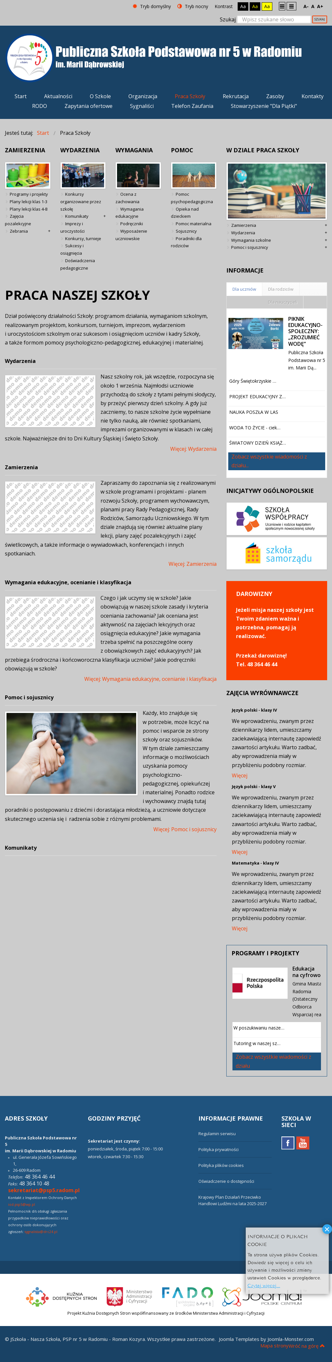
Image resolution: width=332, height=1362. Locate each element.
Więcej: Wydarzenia (193, 448)
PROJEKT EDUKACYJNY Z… (257, 396)
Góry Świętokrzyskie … (252, 381)
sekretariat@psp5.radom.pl (44, 1190)
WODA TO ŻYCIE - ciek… (254, 428)
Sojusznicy (186, 231)
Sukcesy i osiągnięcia (72, 249)
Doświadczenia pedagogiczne (77, 264)
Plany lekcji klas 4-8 (28, 209)
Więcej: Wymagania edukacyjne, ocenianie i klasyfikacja (150, 678)
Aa (243, 6)
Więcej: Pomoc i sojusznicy (185, 829)
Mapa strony (274, 1345)
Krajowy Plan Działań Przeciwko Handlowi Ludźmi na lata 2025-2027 (232, 1200)
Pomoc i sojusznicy (29, 697)
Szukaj (228, 19)
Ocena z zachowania (127, 197)
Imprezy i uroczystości (72, 227)
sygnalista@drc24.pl (41, 1231)
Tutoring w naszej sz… (256, 1043)
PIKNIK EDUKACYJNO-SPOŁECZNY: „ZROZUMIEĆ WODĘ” (305, 331)
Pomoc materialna (193, 224)
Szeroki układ (291, 6)
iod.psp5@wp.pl (21, 1204)
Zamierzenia (21, 467)
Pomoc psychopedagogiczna (192, 197)
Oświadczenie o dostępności (226, 1181)
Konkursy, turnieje (83, 238)
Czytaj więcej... (263, 1285)
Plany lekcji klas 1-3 (28, 201)
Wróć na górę (307, 1346)
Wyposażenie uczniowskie (131, 234)
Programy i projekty (29, 194)
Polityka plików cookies (221, 1165)
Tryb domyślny (152, 6)
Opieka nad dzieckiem (185, 212)
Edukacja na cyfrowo (306, 971)
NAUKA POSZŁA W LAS (253, 412)
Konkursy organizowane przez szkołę (80, 201)
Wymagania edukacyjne (129, 212)
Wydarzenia (20, 361)
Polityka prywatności (218, 1149)
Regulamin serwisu (217, 1133)
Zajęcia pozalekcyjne (18, 220)
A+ (320, 6)
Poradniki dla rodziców (186, 242)
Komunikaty (77, 216)
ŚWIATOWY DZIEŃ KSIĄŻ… (257, 443)
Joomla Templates (239, 1339)
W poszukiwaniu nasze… (258, 1028)
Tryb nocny (192, 6)
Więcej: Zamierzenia (193, 563)
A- (306, 6)
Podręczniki (131, 224)
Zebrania (19, 231)
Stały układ (282, 6)
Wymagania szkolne (251, 240)
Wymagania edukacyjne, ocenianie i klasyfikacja (68, 582)
